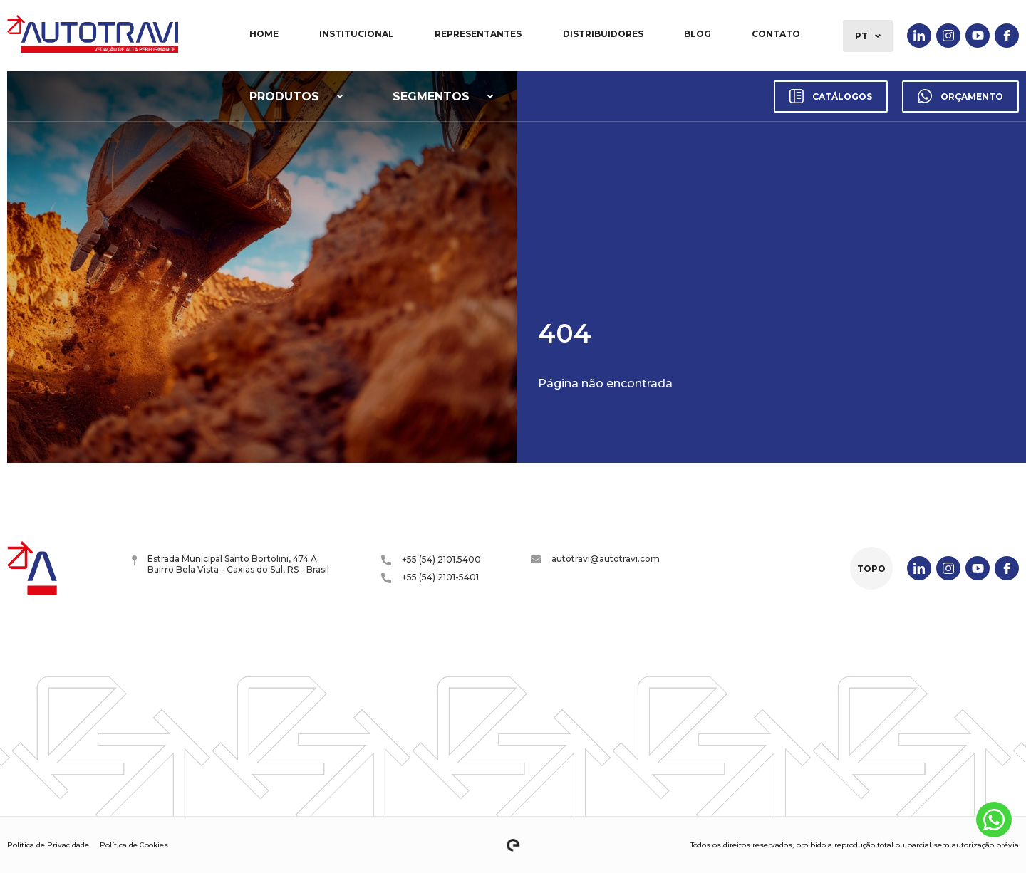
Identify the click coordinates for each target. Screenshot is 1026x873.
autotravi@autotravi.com (595, 558)
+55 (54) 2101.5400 (431, 559)
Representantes (478, 33)
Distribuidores (603, 33)
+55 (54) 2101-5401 (430, 577)
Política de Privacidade (48, 845)
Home (264, 33)
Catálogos (830, 96)
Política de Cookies (134, 845)
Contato (776, 33)
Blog (697, 33)
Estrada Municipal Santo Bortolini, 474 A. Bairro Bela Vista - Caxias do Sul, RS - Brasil (230, 564)
